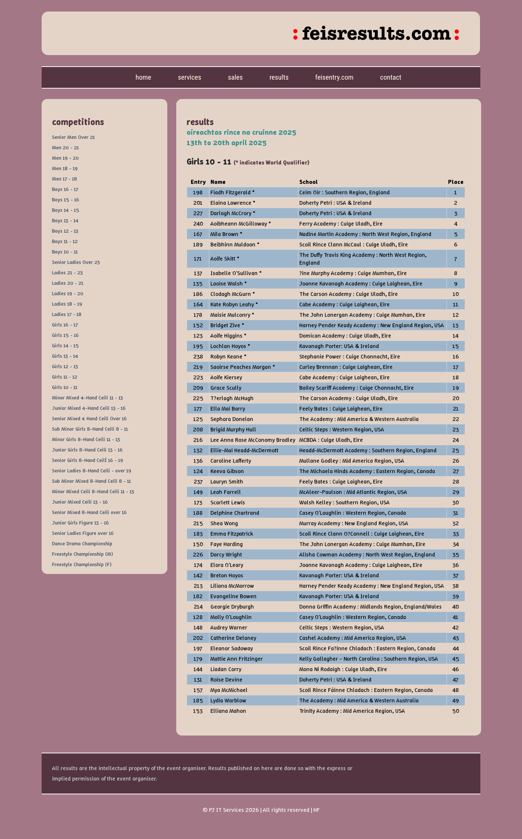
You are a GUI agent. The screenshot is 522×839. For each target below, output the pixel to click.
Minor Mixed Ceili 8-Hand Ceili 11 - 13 (93, 491)
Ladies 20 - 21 (67, 283)
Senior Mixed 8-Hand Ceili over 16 (89, 512)
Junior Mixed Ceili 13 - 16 (80, 501)
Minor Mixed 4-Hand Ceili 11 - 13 (87, 397)
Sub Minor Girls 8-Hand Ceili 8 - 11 (90, 429)
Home (143, 77)
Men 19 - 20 (65, 158)
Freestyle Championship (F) (82, 564)
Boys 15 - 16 (65, 199)
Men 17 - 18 (64, 178)
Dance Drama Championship (82, 543)
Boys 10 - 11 (65, 251)
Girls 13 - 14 (65, 356)
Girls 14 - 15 (65, 345)
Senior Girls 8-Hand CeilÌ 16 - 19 (87, 460)
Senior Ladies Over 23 (76, 262)
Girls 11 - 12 (64, 376)
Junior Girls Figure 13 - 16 (80, 522)
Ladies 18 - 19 (67, 303)
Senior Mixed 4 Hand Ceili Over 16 (89, 418)
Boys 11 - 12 (65, 241)
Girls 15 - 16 (65, 335)
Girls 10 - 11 (64, 387)
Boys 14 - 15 (65, 210)
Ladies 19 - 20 (67, 293)
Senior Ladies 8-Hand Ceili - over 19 (91, 470)
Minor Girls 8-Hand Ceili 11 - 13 (86, 439)
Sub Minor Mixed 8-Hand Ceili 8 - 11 (91, 481)
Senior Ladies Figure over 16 (83, 533)
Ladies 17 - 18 (66, 314)
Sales (235, 77)
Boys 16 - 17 (65, 189)
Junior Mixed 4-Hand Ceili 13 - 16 (89, 408)
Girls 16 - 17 (65, 324)
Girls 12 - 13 (65, 366)
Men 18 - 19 (65, 168)
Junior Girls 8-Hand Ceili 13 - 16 (87, 449)
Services (189, 77)
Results (279, 77)
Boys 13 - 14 (65, 220)
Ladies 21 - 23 (67, 272)
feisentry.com (334, 77)
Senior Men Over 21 (73, 137)
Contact (390, 77)
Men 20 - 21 (65, 147)
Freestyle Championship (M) (82, 554)
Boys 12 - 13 (65, 231)
